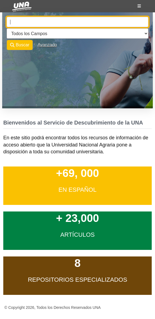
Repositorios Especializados (77, 279)
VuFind (17, 9)
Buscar (19, 45)
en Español (78, 189)
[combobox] (77, 22)
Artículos (77, 234)
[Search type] (77, 33)
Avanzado (47, 45)
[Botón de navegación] (139, 6)
